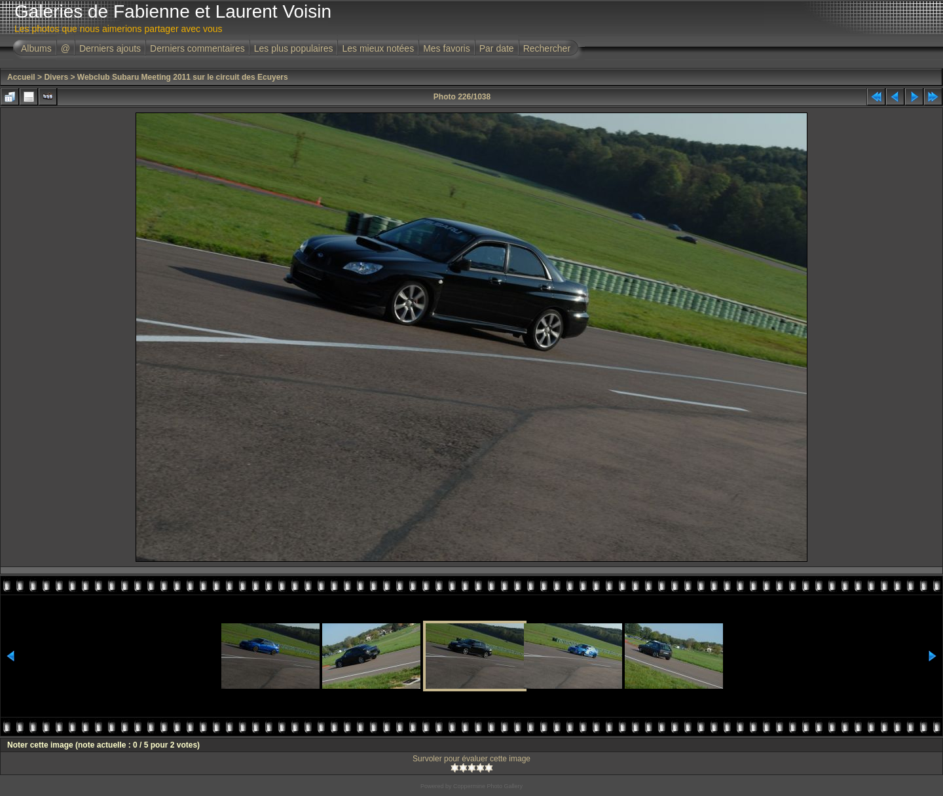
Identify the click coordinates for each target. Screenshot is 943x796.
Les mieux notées (378, 48)
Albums (36, 48)
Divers (56, 77)
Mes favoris (446, 48)
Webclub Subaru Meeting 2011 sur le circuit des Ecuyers (182, 77)
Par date (496, 48)
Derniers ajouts (110, 48)
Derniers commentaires (197, 48)
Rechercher (546, 48)
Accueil (21, 77)
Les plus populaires (293, 48)
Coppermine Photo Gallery (488, 786)
